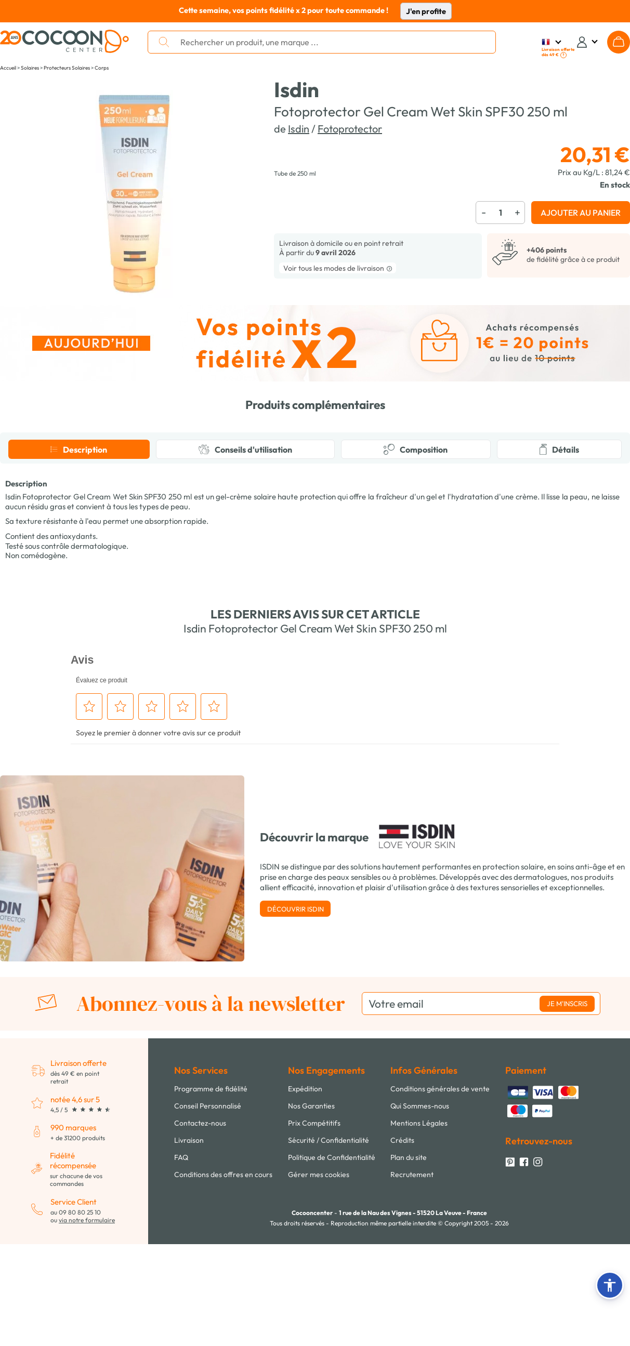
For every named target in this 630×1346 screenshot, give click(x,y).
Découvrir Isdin (295, 1106)
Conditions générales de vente (440, 1286)
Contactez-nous (200, 1320)
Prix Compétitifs (314, 1320)
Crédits (402, 1337)
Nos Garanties (311, 1303)
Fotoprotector (350, 128)
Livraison (189, 1337)
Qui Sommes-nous (419, 1303)
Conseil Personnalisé (207, 1303)
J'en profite (426, 11)
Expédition (305, 1286)
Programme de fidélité (210, 1286)
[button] (610, 1285)
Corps (102, 67)
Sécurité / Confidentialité (328, 1337)
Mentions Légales (419, 1320)
